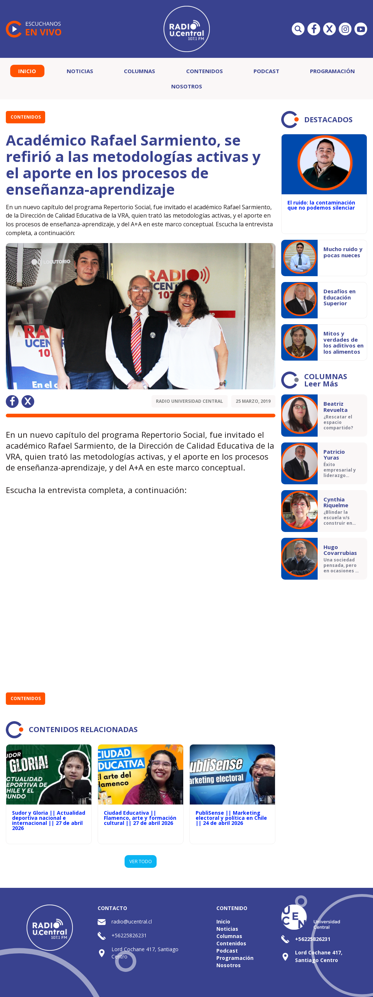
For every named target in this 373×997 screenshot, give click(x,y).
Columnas (139, 71)
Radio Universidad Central (189, 401)
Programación (332, 71)
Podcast (266, 71)
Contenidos (204, 71)
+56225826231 (129, 935)
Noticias (80, 71)
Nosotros (186, 86)
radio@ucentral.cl (131, 921)
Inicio (27, 71)
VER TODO (140, 861)
